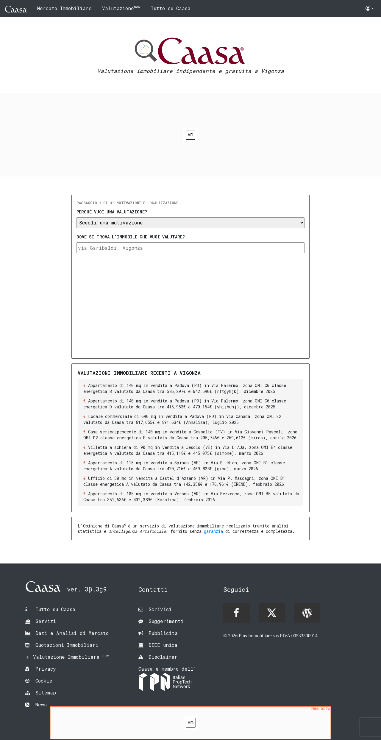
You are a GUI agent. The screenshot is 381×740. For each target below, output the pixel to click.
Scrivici (160, 609)
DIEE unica (163, 645)
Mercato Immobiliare (64, 8)
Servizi (45, 621)
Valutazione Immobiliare (71, 657)
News (41, 704)
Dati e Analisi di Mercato (72, 633)
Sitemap (45, 692)
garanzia (213, 531)
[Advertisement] (190, 135)
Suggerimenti (166, 621)
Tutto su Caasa (170, 8)
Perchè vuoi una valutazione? (111, 212)
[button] (369, 8)
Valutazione (121, 7)
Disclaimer (163, 657)
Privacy (45, 669)
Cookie (43, 680)
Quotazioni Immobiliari (67, 645)
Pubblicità (163, 633)
